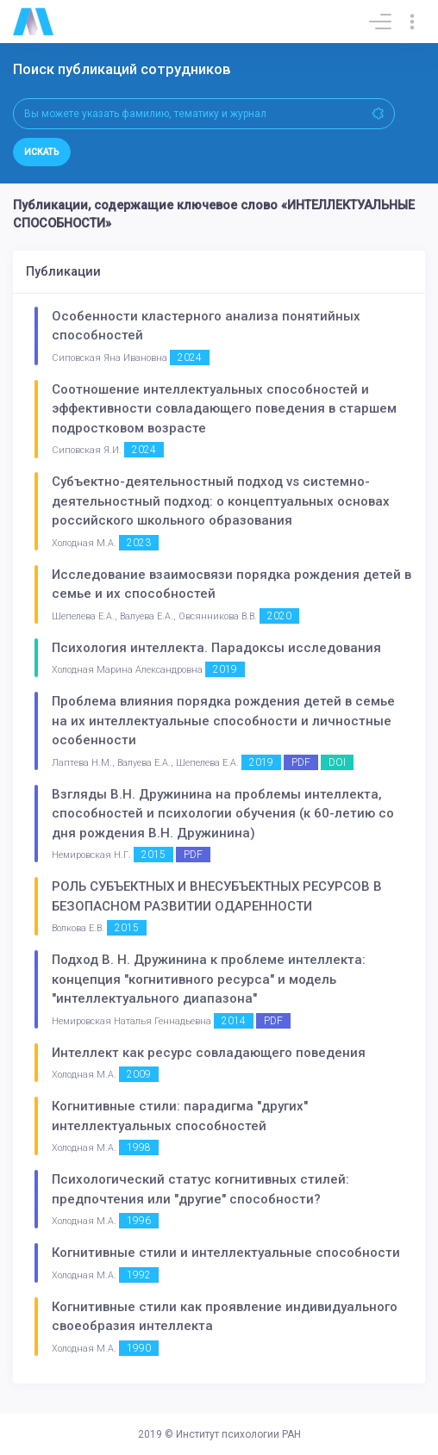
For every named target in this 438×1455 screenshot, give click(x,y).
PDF (300, 762)
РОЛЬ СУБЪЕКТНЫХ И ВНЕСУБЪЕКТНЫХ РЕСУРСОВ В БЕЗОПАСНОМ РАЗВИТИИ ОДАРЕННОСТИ (217, 896)
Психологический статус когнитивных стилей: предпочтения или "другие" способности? (200, 1189)
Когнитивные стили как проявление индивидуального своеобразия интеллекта (224, 1316)
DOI (337, 762)
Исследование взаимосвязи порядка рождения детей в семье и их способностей (231, 584)
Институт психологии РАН (238, 1434)
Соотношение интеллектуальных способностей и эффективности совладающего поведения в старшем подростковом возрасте (224, 409)
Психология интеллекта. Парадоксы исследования (216, 648)
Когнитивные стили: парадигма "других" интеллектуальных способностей (180, 1116)
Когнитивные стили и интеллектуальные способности (226, 1252)
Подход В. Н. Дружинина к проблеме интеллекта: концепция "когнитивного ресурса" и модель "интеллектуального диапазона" (209, 979)
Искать (41, 152)
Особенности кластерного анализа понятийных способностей (206, 326)
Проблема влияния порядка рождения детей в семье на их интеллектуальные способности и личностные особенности (223, 720)
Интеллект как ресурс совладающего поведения (209, 1052)
